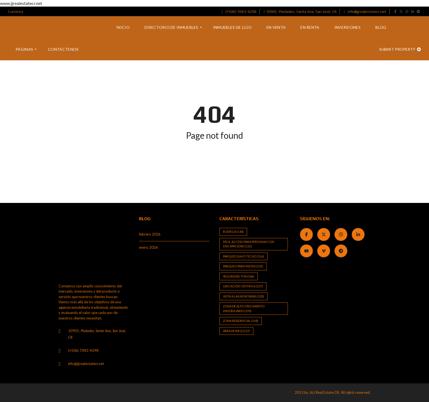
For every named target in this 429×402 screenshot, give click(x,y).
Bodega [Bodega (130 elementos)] (233, 231)
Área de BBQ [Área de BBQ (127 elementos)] (236, 331)
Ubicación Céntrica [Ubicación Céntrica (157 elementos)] (243, 286)
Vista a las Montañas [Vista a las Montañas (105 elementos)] (243, 296)
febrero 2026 (150, 234)
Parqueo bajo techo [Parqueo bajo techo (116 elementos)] (243, 256)
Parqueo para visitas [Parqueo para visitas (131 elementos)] (243, 266)
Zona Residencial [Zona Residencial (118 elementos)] (240, 320)
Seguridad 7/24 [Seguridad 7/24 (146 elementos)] (238, 276)
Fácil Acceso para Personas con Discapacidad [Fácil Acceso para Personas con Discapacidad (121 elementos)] (248, 244)
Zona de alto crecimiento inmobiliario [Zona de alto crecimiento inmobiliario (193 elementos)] (244, 308)
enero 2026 (148, 247)
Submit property (400, 49)
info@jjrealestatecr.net (365, 11)
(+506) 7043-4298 (239, 11)
